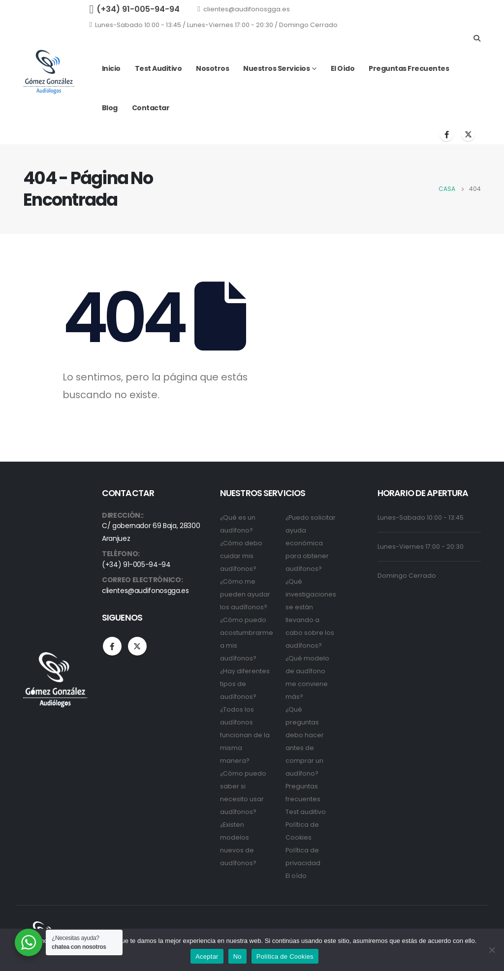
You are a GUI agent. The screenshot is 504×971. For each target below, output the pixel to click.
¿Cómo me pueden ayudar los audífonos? (245, 594)
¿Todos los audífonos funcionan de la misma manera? (245, 735)
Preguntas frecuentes (409, 68)
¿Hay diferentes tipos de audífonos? (245, 684)
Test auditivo (158, 68)
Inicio (111, 68)
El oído (343, 68)
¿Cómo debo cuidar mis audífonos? (241, 556)
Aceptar (207, 956)
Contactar (151, 108)
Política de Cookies (285, 956)
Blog (110, 108)
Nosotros (212, 68)
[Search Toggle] (476, 38)
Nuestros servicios (276, 68)
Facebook (112, 646)
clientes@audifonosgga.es (243, 9)
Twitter (137, 646)
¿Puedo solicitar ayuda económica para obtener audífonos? (310, 543)
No (237, 956)
